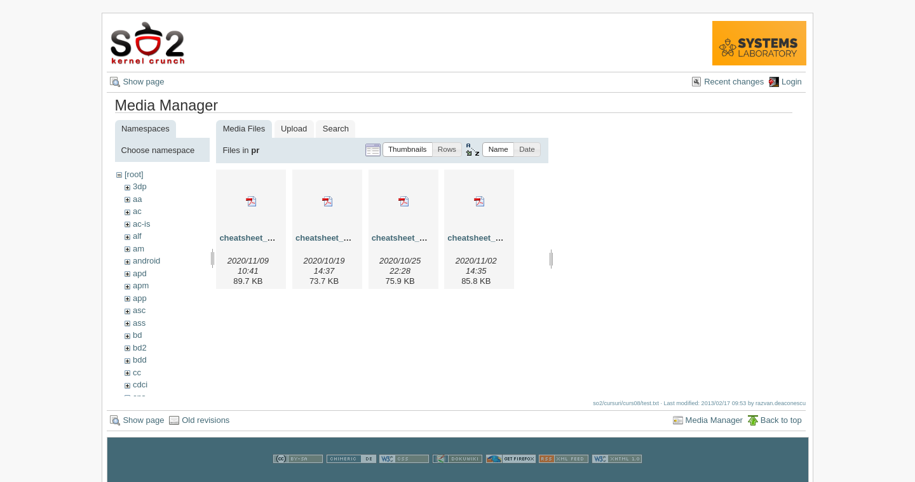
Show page (143, 81)
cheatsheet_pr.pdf (254, 238)
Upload (294, 128)
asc (139, 310)
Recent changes (734, 81)
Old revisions (205, 424)
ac (137, 211)
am (138, 248)
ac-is (141, 224)
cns (139, 397)
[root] (134, 174)
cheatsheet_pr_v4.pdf (489, 238)
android (146, 260)
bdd (140, 360)
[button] (408, 149)
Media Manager (714, 424)
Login (792, 81)
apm (141, 285)
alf (137, 236)
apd (140, 273)
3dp (140, 186)
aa (137, 199)
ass (139, 323)
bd (137, 335)
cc (137, 372)
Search (336, 128)
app (140, 298)
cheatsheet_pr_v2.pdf (338, 238)
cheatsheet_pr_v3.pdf (414, 238)
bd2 (140, 347)
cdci (140, 384)
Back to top (781, 424)
